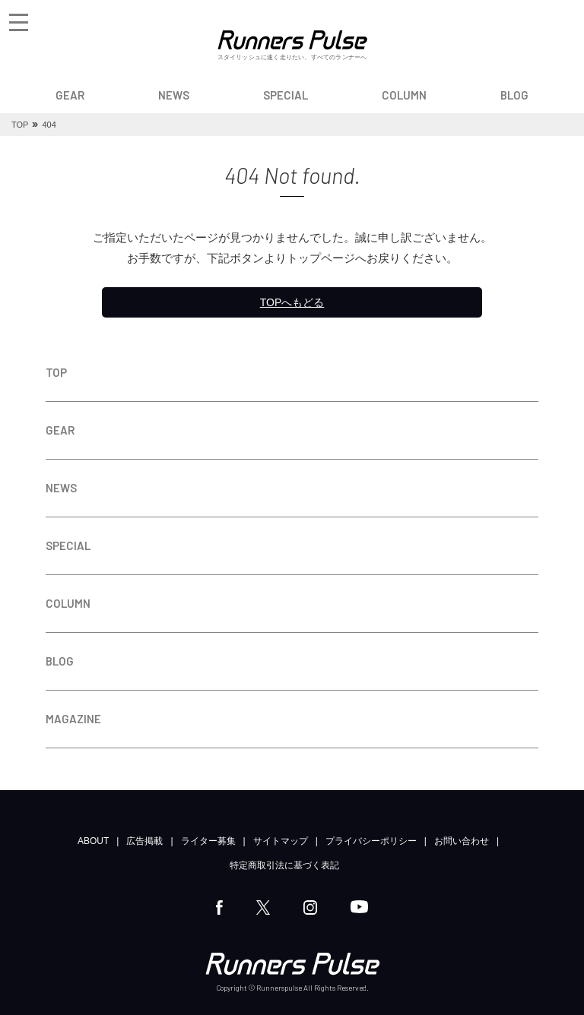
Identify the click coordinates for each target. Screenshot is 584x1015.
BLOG (514, 95)
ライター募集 (208, 841)
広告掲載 (144, 841)
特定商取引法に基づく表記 (284, 865)
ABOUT (93, 841)
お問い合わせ (461, 841)
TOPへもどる (292, 302)
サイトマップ (280, 841)
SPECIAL (285, 95)
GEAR (70, 95)
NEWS (173, 95)
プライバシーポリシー (371, 841)
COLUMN (404, 95)
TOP (56, 372)
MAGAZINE (73, 719)
